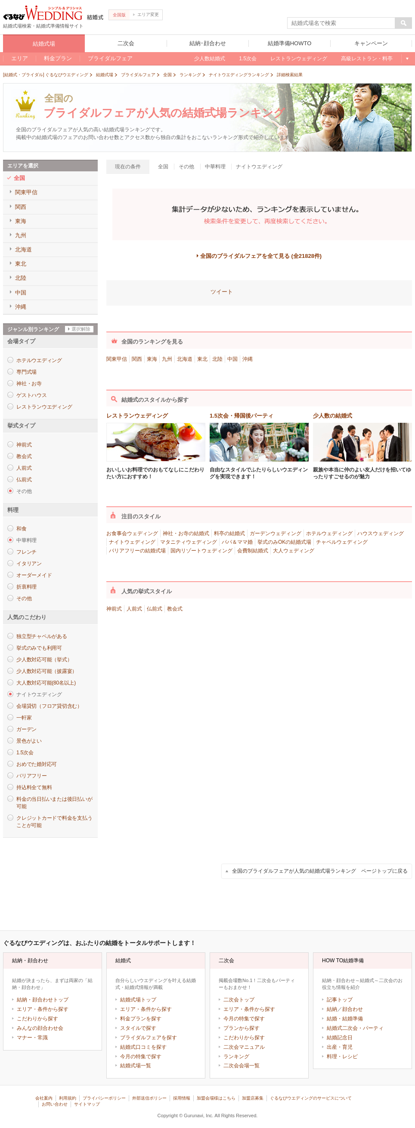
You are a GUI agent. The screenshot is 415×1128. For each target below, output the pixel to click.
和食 (21, 529)
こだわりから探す (37, 1019)
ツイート (222, 291)
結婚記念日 (340, 1038)
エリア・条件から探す (42, 1009)
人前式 (23, 468)
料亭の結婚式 (229, 533)
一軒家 (23, 718)
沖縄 (247, 359)
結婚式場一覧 (135, 1066)
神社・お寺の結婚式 (186, 533)
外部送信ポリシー (149, 1098)
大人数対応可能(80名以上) (46, 683)
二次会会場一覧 (241, 1066)
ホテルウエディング (39, 360)
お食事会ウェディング (132, 533)
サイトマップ (87, 1104)
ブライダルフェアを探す (148, 1038)
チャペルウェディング (342, 542)
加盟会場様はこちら (216, 1098)
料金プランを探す (140, 1019)
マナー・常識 (32, 1038)
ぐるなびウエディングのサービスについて (311, 1098)
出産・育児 (340, 1047)
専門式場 (26, 372)
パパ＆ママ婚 (237, 542)
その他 (23, 598)
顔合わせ (352, 1009)
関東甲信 (116, 359)
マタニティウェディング (188, 542)
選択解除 (80, 329)
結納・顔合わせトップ (42, 1000)
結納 (332, 1009)
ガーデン (26, 729)
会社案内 (44, 1098)
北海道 (184, 359)
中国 (232, 359)
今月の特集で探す (140, 1057)
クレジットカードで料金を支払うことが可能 (54, 821)
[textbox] (341, 23)
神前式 (23, 445)
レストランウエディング (44, 407)
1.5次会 (24, 753)
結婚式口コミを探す (143, 1047)
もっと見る (406, 58)
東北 (202, 359)
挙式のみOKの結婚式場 (284, 542)
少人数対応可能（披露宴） (46, 671)
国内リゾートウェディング (201, 551)
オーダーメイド (34, 575)
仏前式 (23, 480)
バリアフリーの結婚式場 (137, 551)
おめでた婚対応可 (36, 764)
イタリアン (29, 564)
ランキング (236, 1057)
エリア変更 (146, 14)
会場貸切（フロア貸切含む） (49, 706)
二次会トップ (238, 1000)
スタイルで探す (138, 1028)
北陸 (217, 359)
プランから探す (241, 1028)
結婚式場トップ (138, 1000)
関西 (137, 359)
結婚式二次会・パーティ (355, 1028)
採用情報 (181, 1098)
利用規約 (67, 1098)
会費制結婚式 (252, 551)
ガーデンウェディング (275, 533)
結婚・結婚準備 (345, 1019)
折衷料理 (26, 587)
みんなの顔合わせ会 (40, 1028)
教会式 (23, 456)
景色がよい (29, 741)
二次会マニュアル (244, 1047)
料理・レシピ (342, 1057)
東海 (152, 359)
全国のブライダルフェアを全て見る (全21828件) (261, 256)
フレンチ (26, 552)
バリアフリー (31, 776)
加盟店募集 (252, 1098)
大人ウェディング (293, 551)
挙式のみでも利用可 (39, 648)
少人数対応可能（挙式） (44, 660)
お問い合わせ (55, 1104)
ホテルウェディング (329, 533)
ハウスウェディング (380, 533)
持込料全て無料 (34, 787)
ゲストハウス (31, 395)
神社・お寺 (29, 384)
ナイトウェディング (132, 542)
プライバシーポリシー (104, 1098)
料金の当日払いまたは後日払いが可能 (54, 802)
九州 (167, 359)
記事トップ (340, 1000)
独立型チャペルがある (41, 636)
